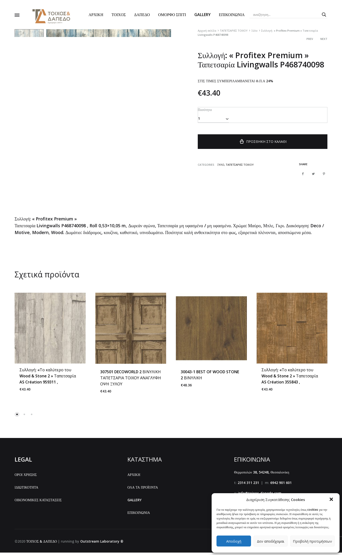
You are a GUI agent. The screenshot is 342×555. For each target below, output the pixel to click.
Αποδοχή (233, 541)
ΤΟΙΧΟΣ (118, 14)
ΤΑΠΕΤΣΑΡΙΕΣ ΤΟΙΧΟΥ (234, 30)
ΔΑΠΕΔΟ (142, 14)
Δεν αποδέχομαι (270, 541)
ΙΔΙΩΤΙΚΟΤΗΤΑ (26, 490)
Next (323, 39)
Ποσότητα (205, 109)
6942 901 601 (281, 485)
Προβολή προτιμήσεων (312, 541)
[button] (332, 500)
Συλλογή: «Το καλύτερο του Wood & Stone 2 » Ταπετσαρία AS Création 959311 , (47, 378)
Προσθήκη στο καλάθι (263, 143)
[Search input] (286, 14)
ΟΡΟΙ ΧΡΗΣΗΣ (26, 477)
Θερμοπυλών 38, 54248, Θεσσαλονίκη (261, 475)
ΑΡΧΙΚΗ (96, 14)
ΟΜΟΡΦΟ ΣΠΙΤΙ (172, 14)
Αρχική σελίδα (207, 30)
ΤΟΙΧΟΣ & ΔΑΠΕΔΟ (41, 543)
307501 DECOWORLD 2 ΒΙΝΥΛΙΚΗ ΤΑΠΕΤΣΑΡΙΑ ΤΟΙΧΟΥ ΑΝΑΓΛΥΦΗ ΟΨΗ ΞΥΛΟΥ (130, 380)
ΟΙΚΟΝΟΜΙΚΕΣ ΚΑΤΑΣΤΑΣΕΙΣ (38, 502)
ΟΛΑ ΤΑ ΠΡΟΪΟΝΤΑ (142, 490)
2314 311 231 (248, 485)
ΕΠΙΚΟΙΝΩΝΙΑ (232, 14)
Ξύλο (254, 30)
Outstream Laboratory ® (101, 543)
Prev (309, 39)
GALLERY (202, 14)
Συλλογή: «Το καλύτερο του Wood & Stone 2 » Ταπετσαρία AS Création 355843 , (289, 378)
